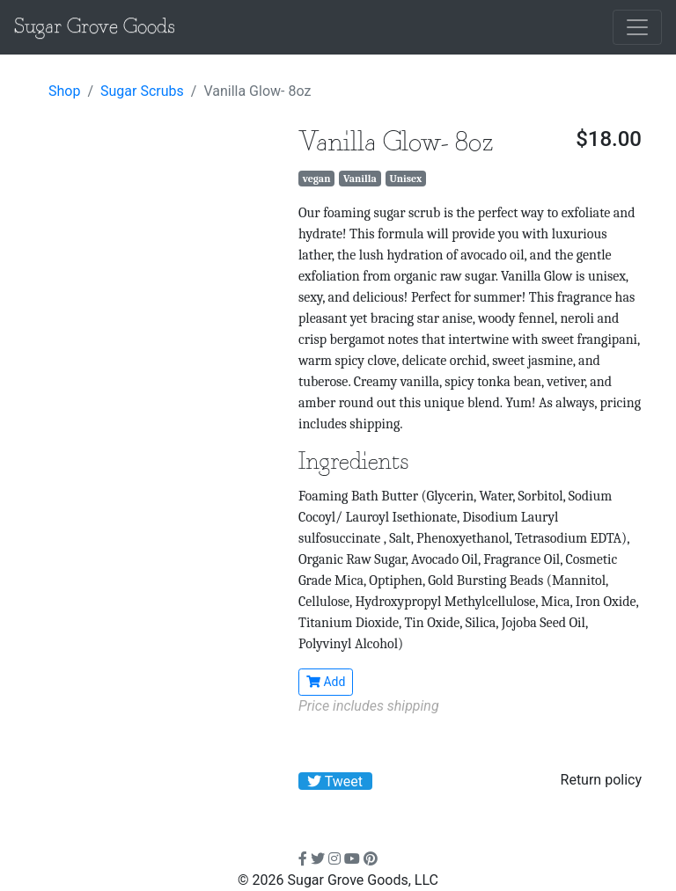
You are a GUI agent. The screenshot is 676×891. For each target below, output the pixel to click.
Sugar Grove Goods (94, 27)
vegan (317, 178)
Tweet (335, 781)
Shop (64, 91)
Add (325, 682)
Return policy (601, 779)
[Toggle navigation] (637, 27)
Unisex (405, 178)
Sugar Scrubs (142, 91)
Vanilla (360, 178)
